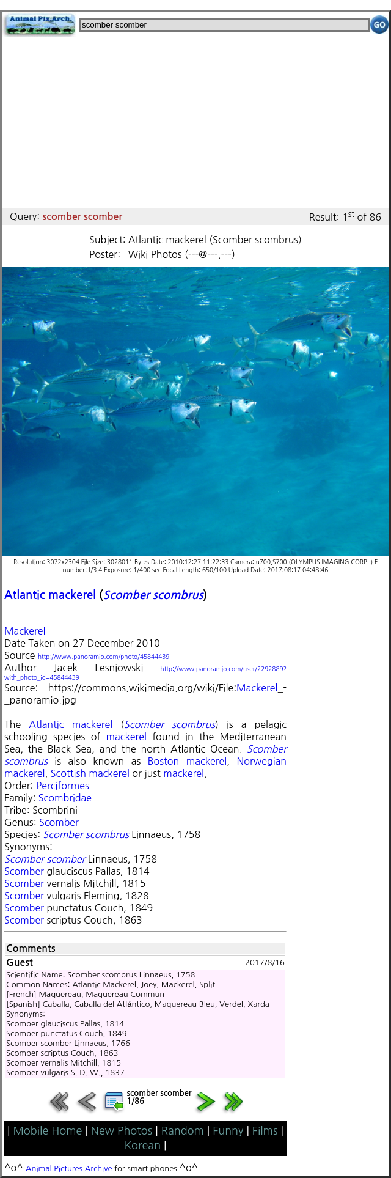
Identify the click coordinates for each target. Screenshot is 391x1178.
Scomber (59, 822)
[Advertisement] (195, 122)
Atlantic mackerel (50, 595)
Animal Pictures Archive (69, 1168)
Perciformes (62, 785)
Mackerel (24, 631)
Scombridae (65, 798)
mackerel (126, 737)
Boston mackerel (187, 761)
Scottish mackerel (90, 773)
